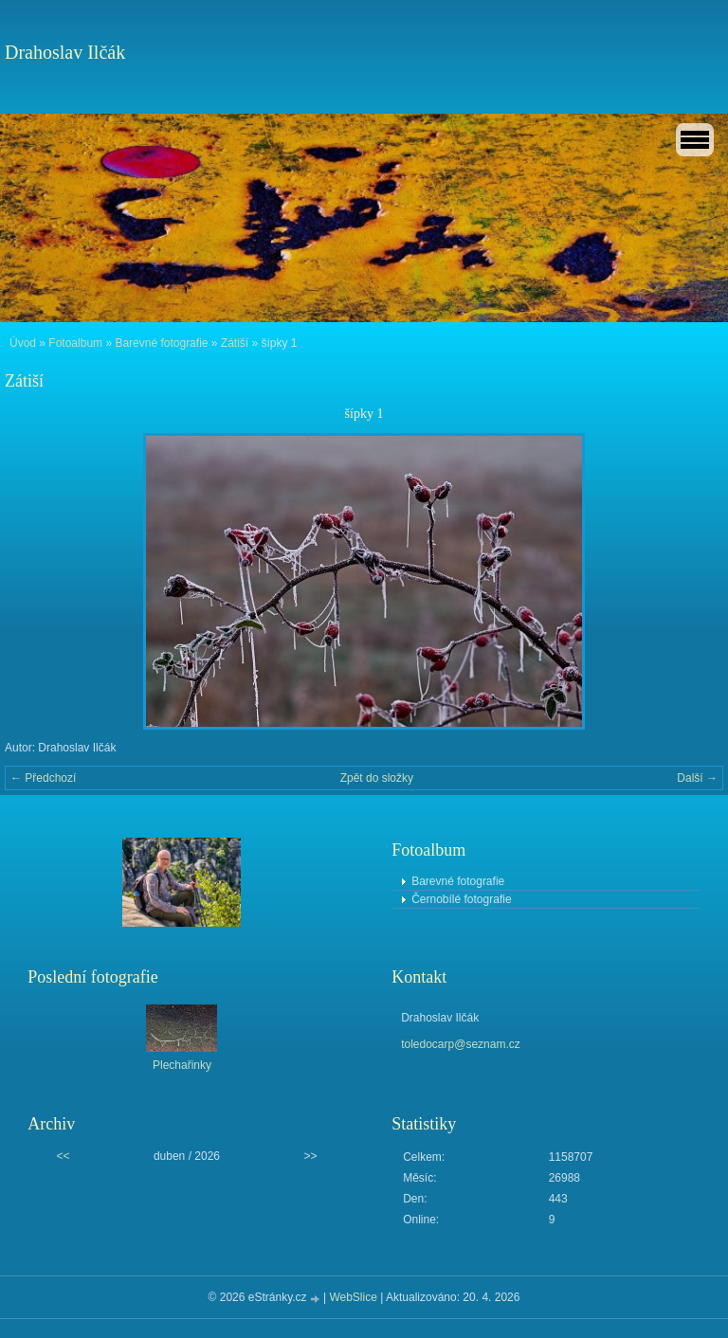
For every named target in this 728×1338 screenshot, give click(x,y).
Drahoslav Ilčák (65, 52)
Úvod (22, 343)
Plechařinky (182, 1065)
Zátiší (234, 343)
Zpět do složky (376, 778)
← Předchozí (43, 778)
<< (62, 1156)
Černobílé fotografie (461, 899)
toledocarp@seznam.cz (460, 1044)
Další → (697, 778)
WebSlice (352, 1297)
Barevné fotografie (161, 343)
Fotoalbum (75, 343)
